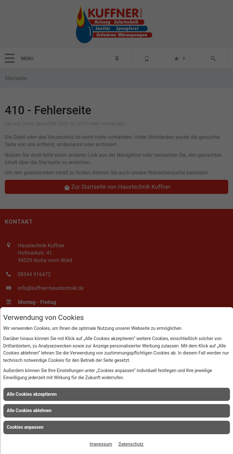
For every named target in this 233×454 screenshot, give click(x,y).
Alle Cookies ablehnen (29, 410)
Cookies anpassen (25, 427)
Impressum (100, 444)
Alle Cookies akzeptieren (32, 394)
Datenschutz (131, 444)
